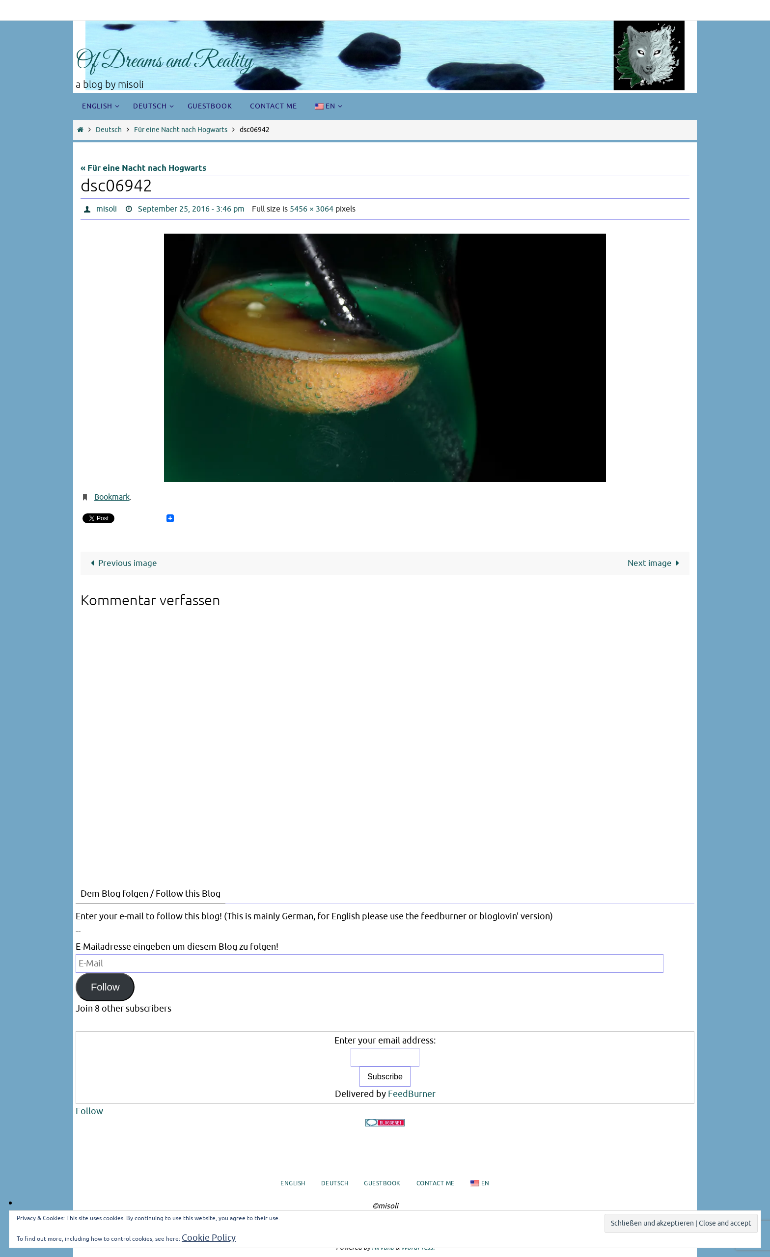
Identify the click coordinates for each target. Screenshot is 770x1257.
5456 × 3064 (311, 209)
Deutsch (109, 130)
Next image (656, 563)
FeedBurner (412, 1094)
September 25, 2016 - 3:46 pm (191, 209)
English (292, 1183)
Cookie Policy (209, 1237)
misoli (106, 209)
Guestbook (382, 1183)
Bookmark (112, 497)
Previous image (121, 563)
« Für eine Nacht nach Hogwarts (143, 168)
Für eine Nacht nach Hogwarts (180, 130)
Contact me (435, 1183)
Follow (105, 987)
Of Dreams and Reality (164, 62)
